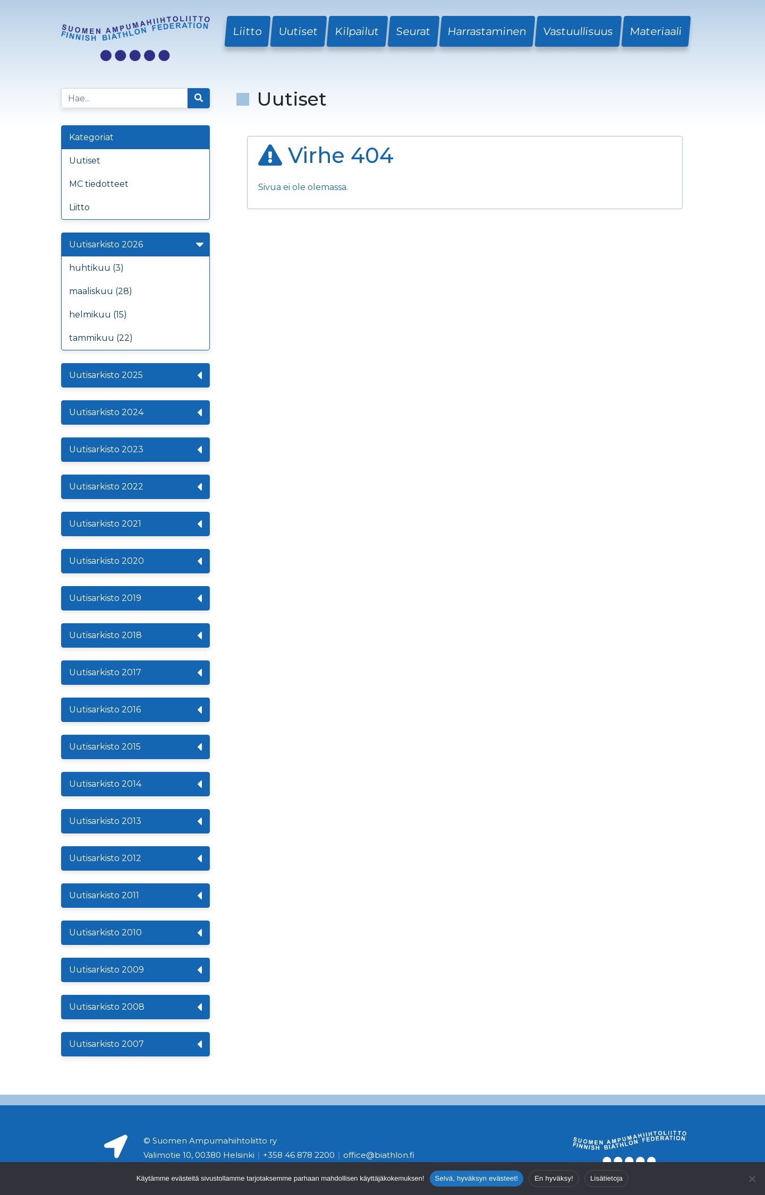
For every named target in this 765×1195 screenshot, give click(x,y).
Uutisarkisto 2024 (135, 412)
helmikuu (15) (98, 315)
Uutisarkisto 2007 (135, 1044)
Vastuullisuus (578, 31)
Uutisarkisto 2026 (137, 244)
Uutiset (298, 31)
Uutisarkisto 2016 (135, 709)
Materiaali (656, 31)
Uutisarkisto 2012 (135, 858)
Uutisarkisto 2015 (135, 747)
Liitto (247, 31)
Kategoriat (91, 137)
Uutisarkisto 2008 (135, 1007)
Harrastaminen (487, 31)
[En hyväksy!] (751, 1178)
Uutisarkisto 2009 (135, 970)
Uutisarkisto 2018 (135, 635)
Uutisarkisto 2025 (135, 375)
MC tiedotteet (99, 184)
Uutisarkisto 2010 (135, 932)
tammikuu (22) (101, 338)
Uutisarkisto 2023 (135, 449)
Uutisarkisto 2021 (135, 524)
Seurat (413, 31)
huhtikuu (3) (96, 268)
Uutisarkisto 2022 (135, 486)
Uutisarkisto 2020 (135, 561)
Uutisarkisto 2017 (135, 672)
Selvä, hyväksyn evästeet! (476, 1178)
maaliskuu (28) (100, 291)
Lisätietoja (606, 1178)
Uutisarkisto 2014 (135, 784)
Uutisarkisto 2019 (135, 598)
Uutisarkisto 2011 (135, 895)
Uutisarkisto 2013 (135, 821)
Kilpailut (357, 31)
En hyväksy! (553, 1178)
